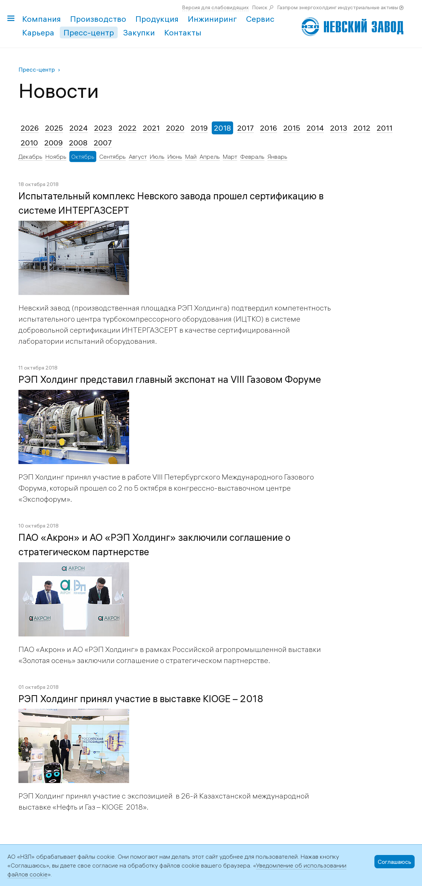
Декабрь (30, 156)
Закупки (139, 32)
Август (138, 156)
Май (191, 156)
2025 (54, 128)
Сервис (260, 19)
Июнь (174, 156)
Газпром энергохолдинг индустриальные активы (337, 7)
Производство (98, 19)
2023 (103, 128)
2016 (268, 128)
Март (230, 156)
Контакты (182, 32)
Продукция (157, 19)
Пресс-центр (88, 32)
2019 (199, 128)
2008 (78, 142)
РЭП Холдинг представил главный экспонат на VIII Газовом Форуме (169, 379)
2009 (53, 142)
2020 (175, 128)
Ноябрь (55, 156)
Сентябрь (112, 156)
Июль (157, 156)
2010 (29, 142)
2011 (384, 128)
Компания (41, 19)
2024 (78, 128)
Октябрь (82, 156)
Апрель (210, 156)
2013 (338, 128)
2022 (127, 128)
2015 (291, 128)
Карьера (38, 32)
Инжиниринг (212, 19)
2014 (315, 128)
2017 (245, 128)
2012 (361, 128)
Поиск (259, 7)
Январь (277, 156)
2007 (103, 142)
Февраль (252, 156)
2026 (30, 128)
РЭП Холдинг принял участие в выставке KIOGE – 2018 (140, 699)
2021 (151, 128)
